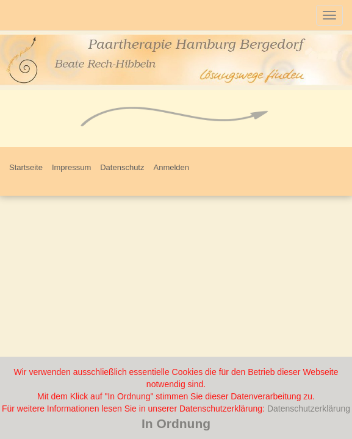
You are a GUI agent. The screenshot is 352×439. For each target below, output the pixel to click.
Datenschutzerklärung (308, 408)
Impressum (71, 167)
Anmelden (171, 167)
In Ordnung (176, 423)
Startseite (26, 167)
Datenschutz (122, 167)
